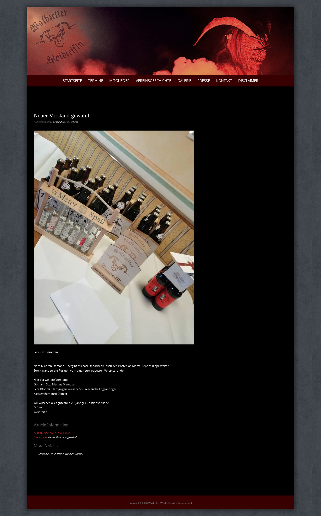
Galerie (184, 80)
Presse (203, 80)
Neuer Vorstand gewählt (62, 437)
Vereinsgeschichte (153, 80)
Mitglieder (119, 80)
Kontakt (224, 80)
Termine (95, 80)
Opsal (74, 121)
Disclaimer (248, 80)
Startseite (72, 80)
